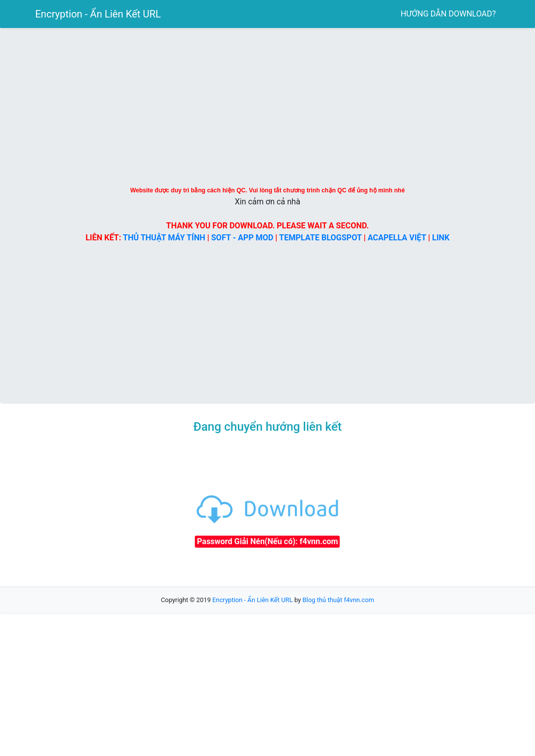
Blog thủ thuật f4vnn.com (338, 600)
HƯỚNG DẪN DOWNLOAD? (448, 13)
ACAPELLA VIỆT (397, 237)
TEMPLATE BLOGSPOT (320, 237)
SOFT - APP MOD (242, 237)
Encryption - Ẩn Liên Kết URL (98, 14)
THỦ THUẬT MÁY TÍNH (164, 237)
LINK (441, 237)
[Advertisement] (110, 508)
